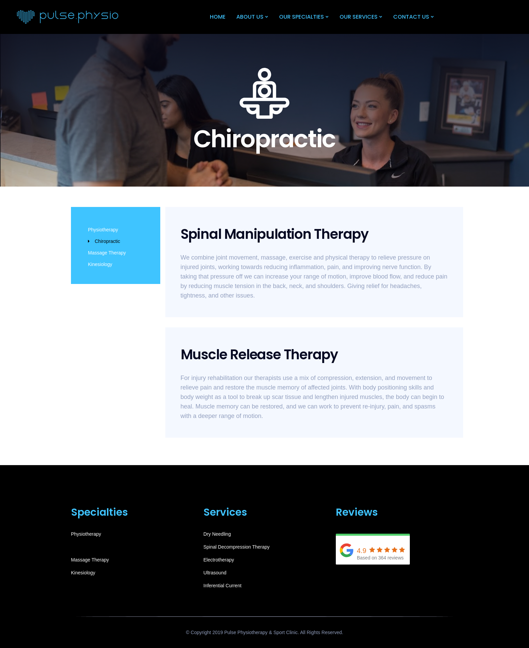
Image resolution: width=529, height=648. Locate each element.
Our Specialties (301, 17)
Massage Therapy (107, 252)
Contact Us (411, 17)
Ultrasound (214, 572)
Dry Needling (217, 534)
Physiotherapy (103, 229)
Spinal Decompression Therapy (236, 547)
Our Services (359, 17)
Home (217, 17)
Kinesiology (100, 264)
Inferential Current (222, 585)
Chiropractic (107, 241)
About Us (249, 17)
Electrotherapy (218, 560)
